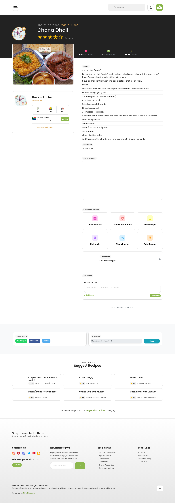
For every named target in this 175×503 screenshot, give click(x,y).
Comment (155, 295)
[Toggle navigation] (15, 7)
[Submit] (80, 465)
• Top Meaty (103, 462)
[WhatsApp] (21, 341)
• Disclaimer (143, 455)
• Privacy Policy (144, 458)
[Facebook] (34, 341)
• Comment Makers (106, 468)
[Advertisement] (122, 180)
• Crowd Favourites (106, 465)
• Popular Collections (107, 452)
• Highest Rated (104, 455)
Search (119, 7)
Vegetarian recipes (95, 410)
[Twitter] (46, 341)
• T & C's (141, 452)
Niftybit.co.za (29, 493)
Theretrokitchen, (58, 25)
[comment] (122, 289)
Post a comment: (91, 282)
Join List (16, 464)
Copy (151, 341)
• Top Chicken (103, 458)
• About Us (142, 462)
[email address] (61, 465)
